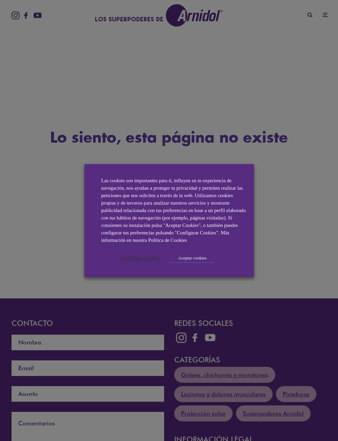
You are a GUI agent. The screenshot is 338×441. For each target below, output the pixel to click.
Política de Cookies (167, 240)
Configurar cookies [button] (140, 257)
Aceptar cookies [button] (192, 257)
